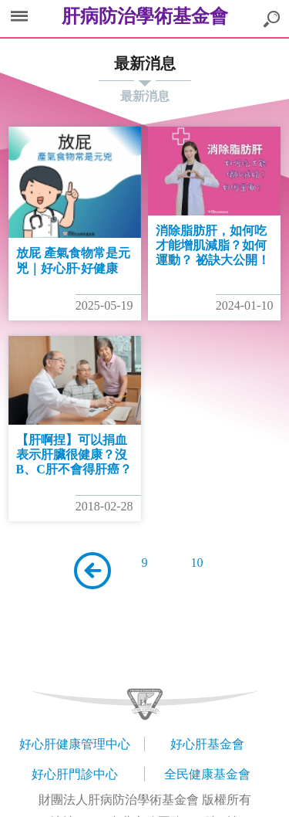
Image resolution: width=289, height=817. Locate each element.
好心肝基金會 (207, 744)
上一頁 (92, 570)
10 (197, 562)
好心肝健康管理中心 (74, 744)
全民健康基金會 (207, 774)
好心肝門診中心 (75, 774)
